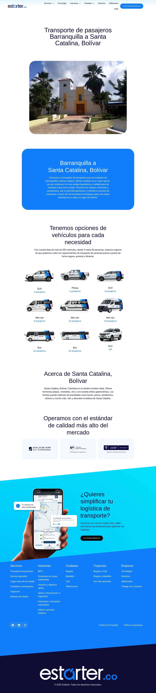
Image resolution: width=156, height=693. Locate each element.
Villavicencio (72, 586)
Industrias (75, 3)
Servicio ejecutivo (18, 576)
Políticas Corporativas (132, 625)
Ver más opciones (102, 581)
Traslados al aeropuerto (21, 586)
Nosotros (101, 3)
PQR (116, 9)
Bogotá (69, 571)
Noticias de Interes (19, 596)
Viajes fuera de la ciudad (22, 581)
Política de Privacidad (108, 625)
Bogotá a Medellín (102, 576)
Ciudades (89, 3)
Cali (68, 581)
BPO (40, 571)
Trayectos (15, 591)
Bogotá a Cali (100, 571)
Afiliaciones (113, 3)
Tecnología (62, 3)
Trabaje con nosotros (131, 586)
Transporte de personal (21, 571)
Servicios (49, 3)
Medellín (70, 576)
